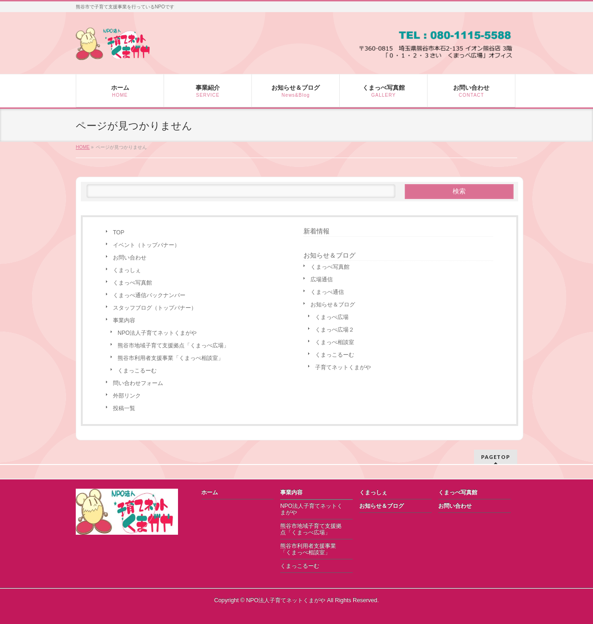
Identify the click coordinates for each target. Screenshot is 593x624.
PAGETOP (495, 457)
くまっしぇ (127, 270)
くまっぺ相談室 (334, 342)
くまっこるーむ (137, 370)
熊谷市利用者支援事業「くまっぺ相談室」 (171, 358)
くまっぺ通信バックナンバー (149, 295)
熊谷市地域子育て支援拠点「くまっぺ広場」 (173, 345)
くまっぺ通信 (327, 292)
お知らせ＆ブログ (332, 304)
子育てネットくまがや (343, 367)
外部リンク (127, 395)
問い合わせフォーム (138, 383)
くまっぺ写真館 (132, 282)
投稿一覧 (124, 408)
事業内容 (124, 320)
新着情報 (316, 231)
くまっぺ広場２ (334, 329)
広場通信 (321, 279)
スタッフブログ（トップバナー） (155, 308)
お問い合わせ (129, 257)
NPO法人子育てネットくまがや (157, 333)
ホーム (209, 492)
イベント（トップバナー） (146, 245)
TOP (118, 232)
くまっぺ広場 (332, 317)
